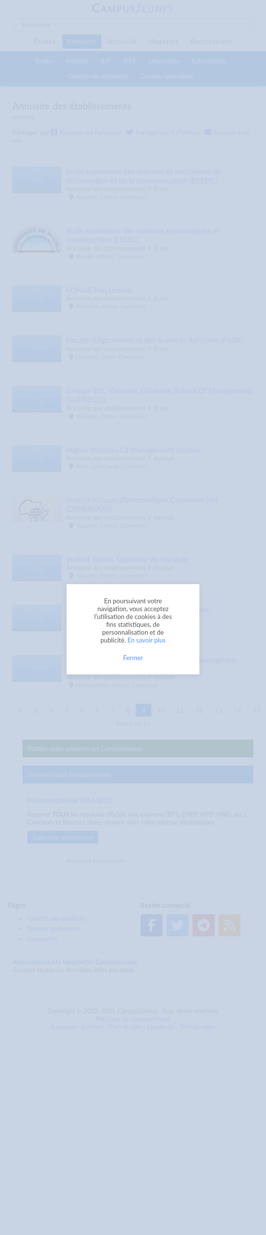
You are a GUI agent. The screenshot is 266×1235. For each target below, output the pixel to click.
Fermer (133, 658)
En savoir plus (146, 640)
